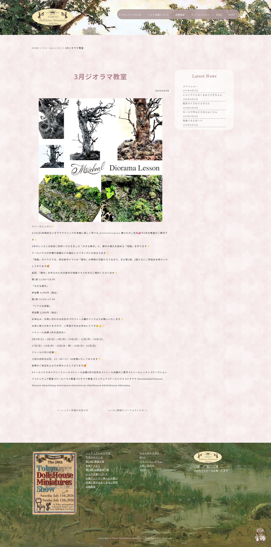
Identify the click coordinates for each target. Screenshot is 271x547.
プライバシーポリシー (152, 461)
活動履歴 (180, 14)
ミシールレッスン (200, 14)
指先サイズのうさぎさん (196, 106)
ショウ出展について (158, 14)
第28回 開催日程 (95, 461)
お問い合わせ (147, 465)
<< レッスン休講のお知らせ (73, 410)
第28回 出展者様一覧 (97, 469)
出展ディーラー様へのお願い (102, 478)
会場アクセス (93, 465)
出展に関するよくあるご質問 (102, 482)
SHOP (231, 14)
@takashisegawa (109, 232)
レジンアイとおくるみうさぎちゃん (202, 97)
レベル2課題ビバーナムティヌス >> (128, 410)
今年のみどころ (94, 457)
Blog (219, 14)
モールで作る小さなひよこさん (200, 114)
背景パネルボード (193, 123)
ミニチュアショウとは (130, 14)
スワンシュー (190, 89)
